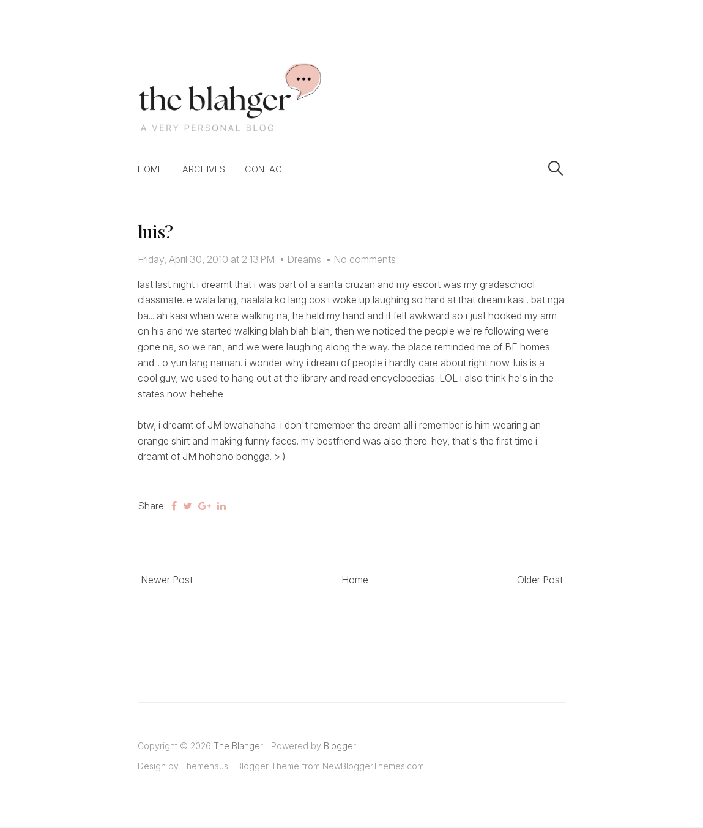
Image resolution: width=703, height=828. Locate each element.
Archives (203, 169)
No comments (364, 259)
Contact (266, 169)
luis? (156, 231)
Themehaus (204, 766)
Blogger (340, 746)
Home (150, 169)
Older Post (540, 580)
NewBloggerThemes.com (373, 766)
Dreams (304, 259)
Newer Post (167, 580)
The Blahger (238, 746)
